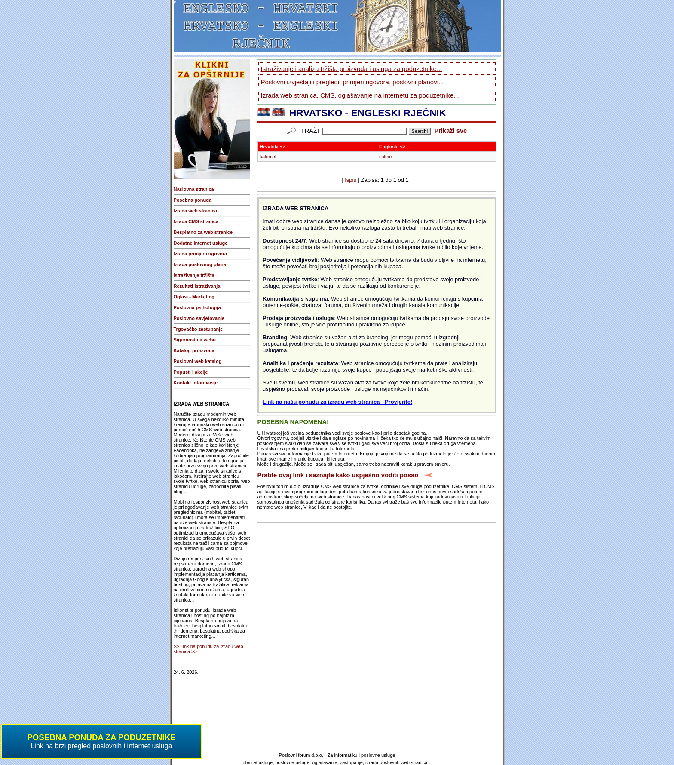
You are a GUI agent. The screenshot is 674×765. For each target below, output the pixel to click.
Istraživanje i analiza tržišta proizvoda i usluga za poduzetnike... (351, 68)
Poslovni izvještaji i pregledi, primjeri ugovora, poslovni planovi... (352, 82)
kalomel (268, 156)
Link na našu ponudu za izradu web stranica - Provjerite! (337, 402)
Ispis (350, 180)
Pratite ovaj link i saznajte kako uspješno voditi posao (338, 475)
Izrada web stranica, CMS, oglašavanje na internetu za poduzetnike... (360, 95)
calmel (386, 156)
